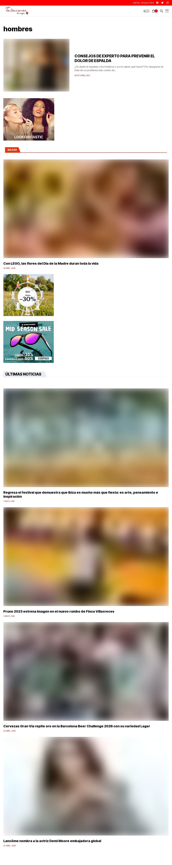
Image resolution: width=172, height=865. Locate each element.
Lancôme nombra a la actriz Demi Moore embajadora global (52, 841)
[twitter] (162, 3)
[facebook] (157, 3)
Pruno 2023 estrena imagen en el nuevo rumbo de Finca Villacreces (58, 611)
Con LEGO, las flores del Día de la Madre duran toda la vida (50, 263)
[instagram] (167, 3)
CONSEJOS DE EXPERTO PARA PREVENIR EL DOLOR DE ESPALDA (115, 58)
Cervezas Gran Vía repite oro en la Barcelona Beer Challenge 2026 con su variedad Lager (76, 726)
